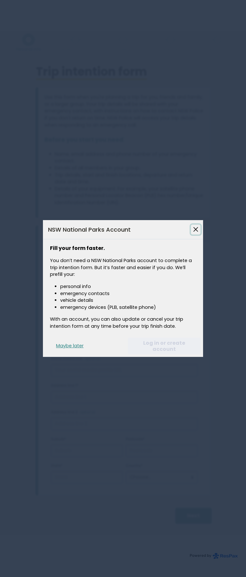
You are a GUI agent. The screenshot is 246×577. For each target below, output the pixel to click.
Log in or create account (164, 346)
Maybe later (70, 345)
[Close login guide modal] (196, 229)
